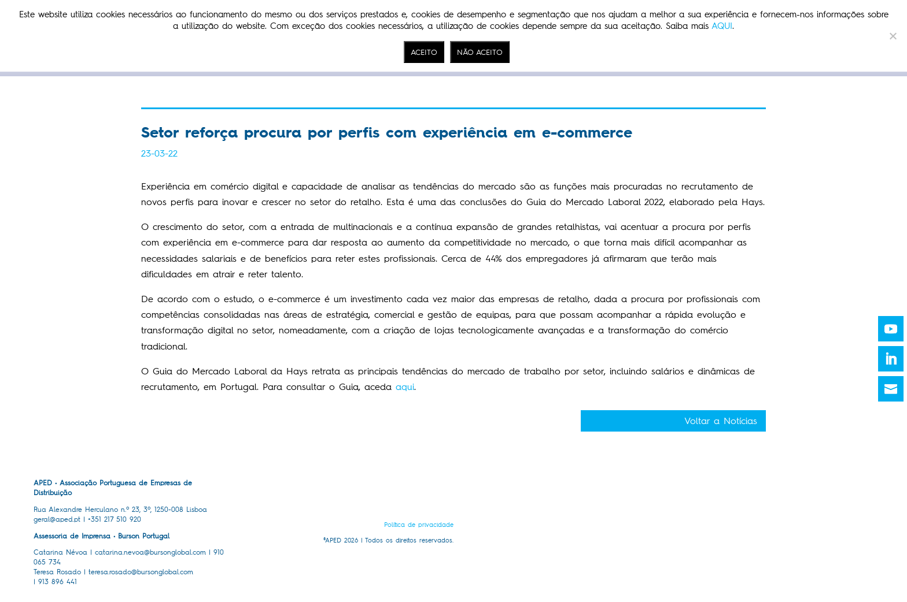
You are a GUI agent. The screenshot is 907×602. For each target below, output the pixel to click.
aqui (405, 386)
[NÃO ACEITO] (892, 36)
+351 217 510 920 (114, 519)
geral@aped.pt (57, 519)
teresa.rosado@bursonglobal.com (141, 572)
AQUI (721, 26)
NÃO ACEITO (480, 52)
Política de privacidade (419, 525)
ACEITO (424, 52)
